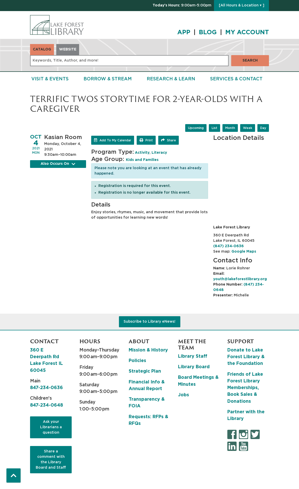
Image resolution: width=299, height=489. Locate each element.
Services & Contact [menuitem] (236, 79)
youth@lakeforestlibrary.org (240, 279)
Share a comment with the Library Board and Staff (51, 459)
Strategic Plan (145, 371)
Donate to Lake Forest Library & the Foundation (246, 357)
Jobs (183, 395)
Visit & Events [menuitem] (50, 79)
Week (247, 128)
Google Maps (243, 251)
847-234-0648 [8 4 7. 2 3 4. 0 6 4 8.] (46, 405)
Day (263, 128)
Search (250, 60)
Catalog (42, 49)
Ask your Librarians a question (51, 427)
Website (67, 49)
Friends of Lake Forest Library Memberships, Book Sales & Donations (245, 388)
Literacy (159, 153)
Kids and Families (142, 160)
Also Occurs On (58, 164)
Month (230, 128)
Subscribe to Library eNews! (149, 321)
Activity (142, 153)
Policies (137, 360)
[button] (182, 5)
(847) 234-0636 (228, 246)
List (214, 128)
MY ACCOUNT (247, 32)
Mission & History (148, 350)
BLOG (208, 32)
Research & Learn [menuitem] (171, 79)
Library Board (194, 367)
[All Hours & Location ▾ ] (241, 5)
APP (183, 32)
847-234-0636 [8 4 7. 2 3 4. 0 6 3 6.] (46, 387)
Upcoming (196, 128)
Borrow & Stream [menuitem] (107, 79)
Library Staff (192, 356)
